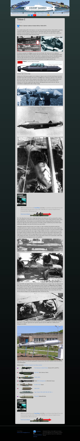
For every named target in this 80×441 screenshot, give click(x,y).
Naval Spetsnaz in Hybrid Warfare (41, 367)
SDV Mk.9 (36, 372)
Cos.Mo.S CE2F (37, 384)
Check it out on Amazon (25, 214)
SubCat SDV (37, 388)
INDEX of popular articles (41, 15)
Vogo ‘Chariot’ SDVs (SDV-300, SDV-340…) (43, 392)
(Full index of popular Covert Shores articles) (33, 365)
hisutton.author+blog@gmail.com (23, 432)
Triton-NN (36, 396)
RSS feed (35, 436)
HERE (18, 27)
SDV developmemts (41, 380)
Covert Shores (37, 207)
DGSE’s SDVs (37, 377)
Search (51, 15)
